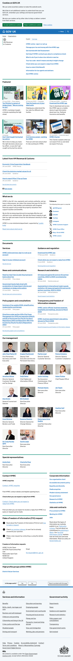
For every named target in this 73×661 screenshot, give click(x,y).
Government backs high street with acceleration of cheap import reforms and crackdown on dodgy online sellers (16, 286)
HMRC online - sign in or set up (36, 44)
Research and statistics (57, 615)
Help (4, 643)
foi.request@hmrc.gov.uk (34, 553)
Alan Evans (6, 399)
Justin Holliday (43, 376)
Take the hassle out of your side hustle (35, 104)
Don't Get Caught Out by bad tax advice (12, 138)
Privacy (9, 643)
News (51, 607)
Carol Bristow (7, 419)
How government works (57, 628)
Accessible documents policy (59, 483)
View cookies (47, 25)
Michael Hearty (43, 388)
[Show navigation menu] (61, 31)
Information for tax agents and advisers (39, 70)
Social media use (55, 541)
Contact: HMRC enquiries (11, 486)
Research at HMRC (56, 499)
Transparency (54, 624)
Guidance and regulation (57, 611)
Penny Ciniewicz (61, 354)
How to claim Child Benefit (35, 67)
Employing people (32, 607)
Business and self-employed (11, 613)
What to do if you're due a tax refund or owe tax (42, 57)
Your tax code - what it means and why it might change (44, 61)
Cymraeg (34, 39)
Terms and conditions (9, 645)
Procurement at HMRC (57, 511)
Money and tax (31, 618)
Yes (23, 583)
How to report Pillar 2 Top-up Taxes (14, 178)
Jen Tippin (58, 388)
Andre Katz (6, 462)
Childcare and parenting (10, 617)
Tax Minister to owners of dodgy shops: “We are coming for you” (12, 105)
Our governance (55, 496)
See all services (6, 264)
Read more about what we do (12, 229)
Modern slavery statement (58, 493)
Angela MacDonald (27, 354)
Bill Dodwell (24, 399)
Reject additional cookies (32, 25)
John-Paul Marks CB (9, 354)
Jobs (51, 517)
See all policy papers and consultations (13, 330)
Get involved (53, 632)
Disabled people (8, 628)
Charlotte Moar (25, 462)
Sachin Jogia (24, 442)
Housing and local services (35, 615)
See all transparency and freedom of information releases (54, 327)
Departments (54, 603)
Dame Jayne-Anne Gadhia (44, 420)
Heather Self (59, 408)
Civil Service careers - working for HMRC (36, 138)
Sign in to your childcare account (13, 260)
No (33, 583)
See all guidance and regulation (47, 266)
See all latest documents (9, 184)
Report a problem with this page (58, 583)
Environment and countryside (36, 611)
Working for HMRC (55, 514)
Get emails (7, 189)
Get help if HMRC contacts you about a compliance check (46, 54)
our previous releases (18, 529)
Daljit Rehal (24, 376)
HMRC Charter (54, 137)
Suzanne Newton (26, 419)
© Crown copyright (64, 656)
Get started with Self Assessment (37, 51)
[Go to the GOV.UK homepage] (9, 31)
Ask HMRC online (32, 74)
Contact (41, 643)
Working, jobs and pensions (35, 632)
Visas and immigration (33, 628)
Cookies (16, 643)
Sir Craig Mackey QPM (8, 443)
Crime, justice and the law (11, 624)
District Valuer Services (10, 572)
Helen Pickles (60, 376)
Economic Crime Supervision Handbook (16, 164)
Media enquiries (55, 489)
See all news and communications (12, 294)
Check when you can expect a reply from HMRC (42, 64)
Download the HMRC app (58, 103)
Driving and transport (9, 632)
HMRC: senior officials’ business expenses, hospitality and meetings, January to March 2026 (53, 310)
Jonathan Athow (8, 376)
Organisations (12, 36)
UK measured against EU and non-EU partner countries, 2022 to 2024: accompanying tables (53, 277)
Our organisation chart (57, 479)
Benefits (5, 603)
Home (4, 36)
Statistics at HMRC (56, 503)
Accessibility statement (29, 643)
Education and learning (34, 603)
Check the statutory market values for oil (16, 171)
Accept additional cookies (12, 25)
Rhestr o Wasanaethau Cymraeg (29, 645)
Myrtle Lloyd (42, 354)
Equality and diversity (57, 486)
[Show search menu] (68, 31)
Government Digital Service (11, 648)
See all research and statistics (46, 296)
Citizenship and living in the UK (12, 620)
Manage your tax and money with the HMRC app (42, 47)
